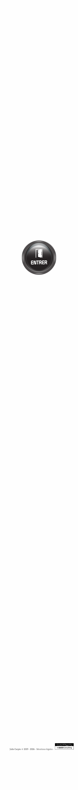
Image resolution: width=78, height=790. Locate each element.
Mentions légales (44, 749)
